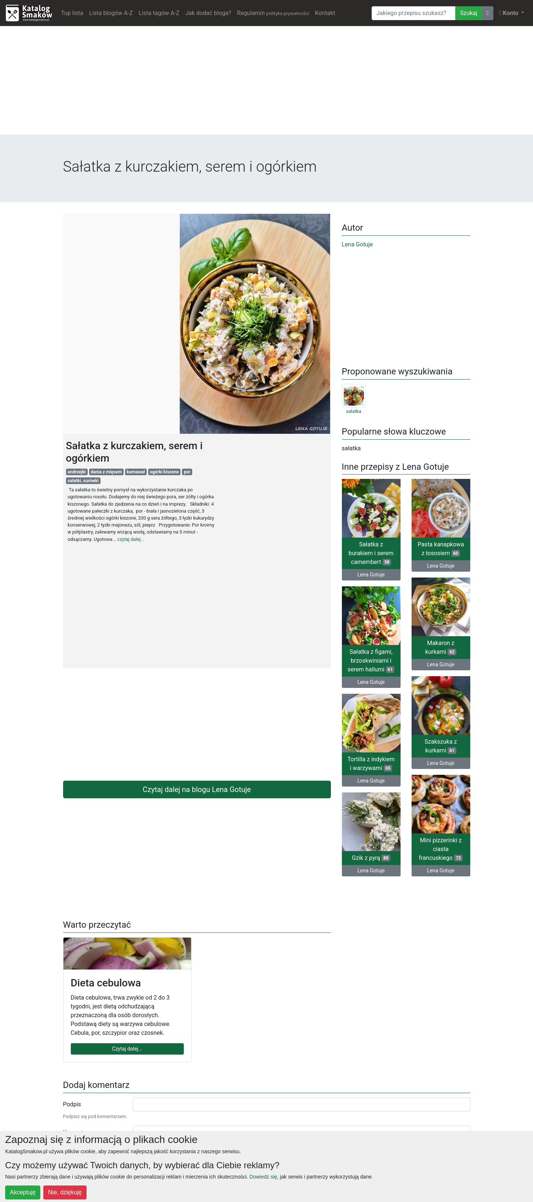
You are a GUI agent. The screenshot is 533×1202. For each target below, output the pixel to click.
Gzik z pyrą (371, 857)
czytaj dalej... (131, 539)
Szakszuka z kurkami (441, 746)
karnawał (136, 471)
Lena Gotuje (357, 244)
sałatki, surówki (83, 480)
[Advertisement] (267, 83)
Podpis (72, 1104)
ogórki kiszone (164, 471)
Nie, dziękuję (65, 1192)
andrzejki (76, 471)
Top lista (72, 13)
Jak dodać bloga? (208, 13)
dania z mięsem (106, 471)
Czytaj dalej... (127, 1049)
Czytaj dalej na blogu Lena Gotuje (197, 789)
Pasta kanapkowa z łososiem (440, 549)
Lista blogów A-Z (111, 13)
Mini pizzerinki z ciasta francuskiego (441, 849)
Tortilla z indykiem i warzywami (371, 764)
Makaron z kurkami (440, 647)
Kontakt (325, 13)
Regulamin (273, 13)
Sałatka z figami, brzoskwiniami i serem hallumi (371, 660)
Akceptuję (23, 1192)
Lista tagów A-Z (159, 13)
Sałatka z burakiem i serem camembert (371, 553)
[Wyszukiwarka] (414, 13)
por (187, 471)
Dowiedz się (263, 1177)
